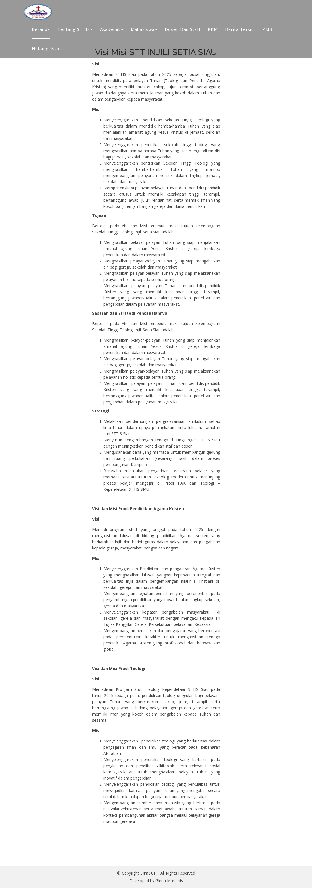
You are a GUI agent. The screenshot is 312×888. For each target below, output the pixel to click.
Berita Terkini (240, 29)
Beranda (41, 29)
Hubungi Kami (47, 48)
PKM (213, 29)
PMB (267, 29)
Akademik (111, 29)
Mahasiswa (144, 29)
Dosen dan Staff (182, 29)
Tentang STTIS (75, 29)
